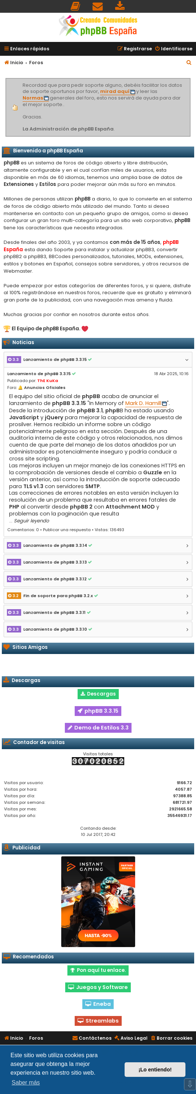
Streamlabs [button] (98, 1020)
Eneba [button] (98, 1004)
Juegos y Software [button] (98, 987)
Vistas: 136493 (109, 530)
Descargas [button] (98, 693)
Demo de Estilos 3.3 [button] (98, 727)
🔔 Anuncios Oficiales (42, 387)
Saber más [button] (26, 1082)
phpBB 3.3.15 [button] (98, 711)
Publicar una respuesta (67, 530)
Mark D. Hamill (143, 403)
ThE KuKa (47, 381)
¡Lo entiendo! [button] (155, 1069)
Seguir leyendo (31, 520)
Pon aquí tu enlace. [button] (98, 970)
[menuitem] (75, 6)
